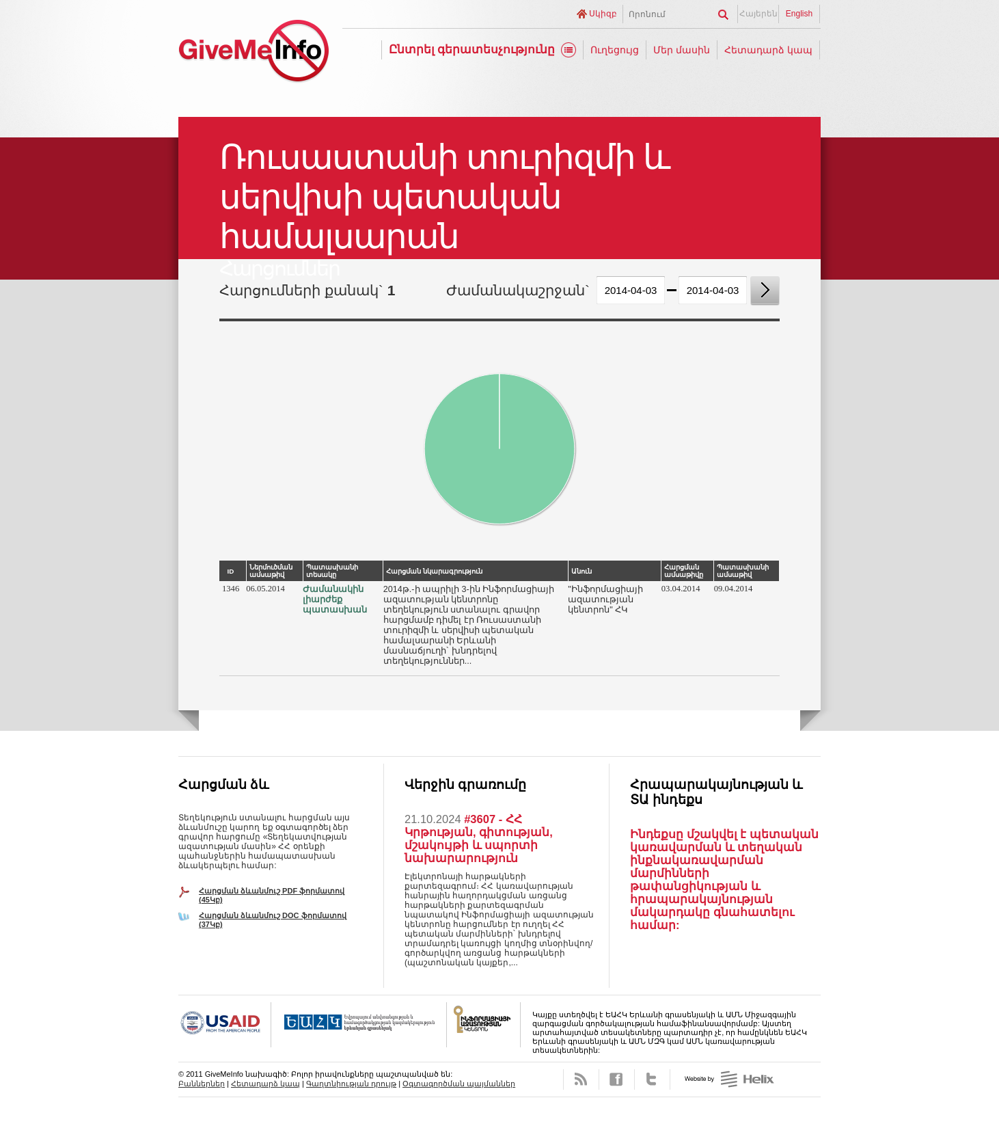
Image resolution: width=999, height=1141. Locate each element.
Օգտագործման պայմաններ (458, 1083)
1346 (230, 588)
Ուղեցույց (614, 49)
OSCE (359, 1024)
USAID (224, 1024)
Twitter (652, 1079)
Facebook (616, 1079)
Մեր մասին (681, 49)
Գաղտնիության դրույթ (351, 1083)
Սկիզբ (603, 13)
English (799, 13)
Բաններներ (201, 1083)
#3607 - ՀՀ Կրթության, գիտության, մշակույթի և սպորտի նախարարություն (479, 838)
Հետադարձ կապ (768, 49)
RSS (581, 1079)
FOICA (484, 1024)
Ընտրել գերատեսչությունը (472, 49)
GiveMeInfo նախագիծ (253, 53)
